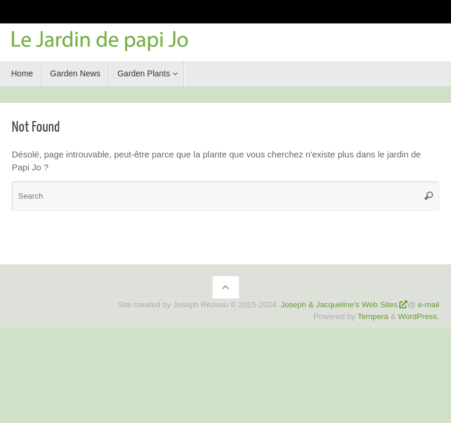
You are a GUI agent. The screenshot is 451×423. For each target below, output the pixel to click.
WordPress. (418, 316)
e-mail (428, 304)
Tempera (373, 316)
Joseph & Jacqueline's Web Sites (339, 304)
